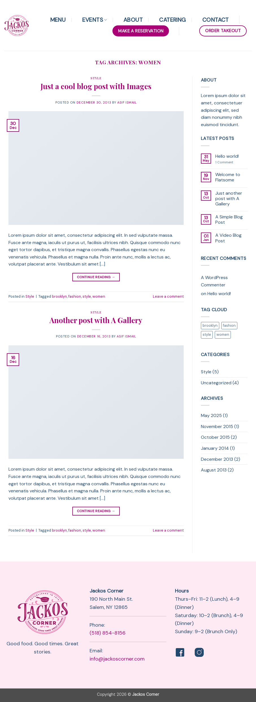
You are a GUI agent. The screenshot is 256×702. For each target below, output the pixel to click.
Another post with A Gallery (95, 320)
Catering (172, 19)
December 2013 (217, 459)
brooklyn (59, 296)
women (98, 296)
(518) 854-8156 (107, 632)
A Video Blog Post (228, 237)
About (133, 19)
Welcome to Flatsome (227, 177)
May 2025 (211, 415)
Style (95, 78)
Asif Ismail (126, 102)
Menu (58, 19)
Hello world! (227, 156)
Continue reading (96, 277)
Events (94, 19)
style (87, 296)
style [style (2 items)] (207, 334)
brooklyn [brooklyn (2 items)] (210, 325)
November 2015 (217, 426)
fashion (74, 296)
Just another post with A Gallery (228, 198)
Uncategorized (216, 383)
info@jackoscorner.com (117, 658)
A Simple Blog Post (229, 219)
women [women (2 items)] (222, 334)
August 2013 (214, 470)
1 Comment (229, 162)
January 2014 (215, 448)
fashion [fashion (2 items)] (229, 325)
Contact (215, 19)
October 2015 (215, 437)
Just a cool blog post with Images (95, 86)
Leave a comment (168, 296)
